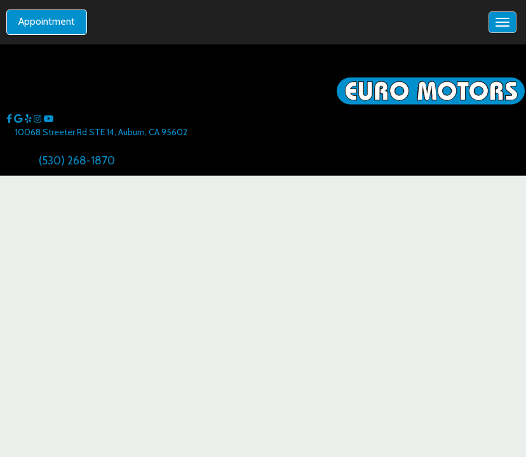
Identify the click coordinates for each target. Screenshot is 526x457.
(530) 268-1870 (77, 160)
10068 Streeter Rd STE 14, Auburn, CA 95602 (101, 132)
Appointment (46, 21)
